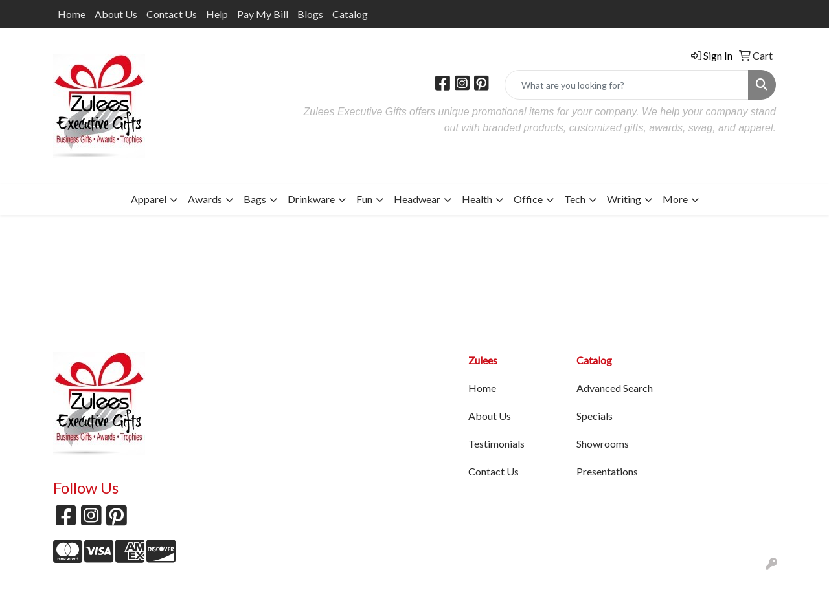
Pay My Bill (262, 14)
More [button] (675, 199)
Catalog (350, 14)
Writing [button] (624, 199)
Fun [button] (364, 199)
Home (71, 14)
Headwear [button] (417, 199)
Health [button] (477, 199)
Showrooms (602, 443)
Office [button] (528, 199)
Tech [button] (574, 199)
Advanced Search (614, 388)
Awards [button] (205, 199)
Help (217, 14)
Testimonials (496, 443)
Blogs (310, 14)
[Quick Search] (627, 85)
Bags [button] (255, 199)
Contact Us (171, 14)
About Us (116, 14)
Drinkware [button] (311, 199)
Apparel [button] (148, 199)
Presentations (607, 471)
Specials (594, 416)
